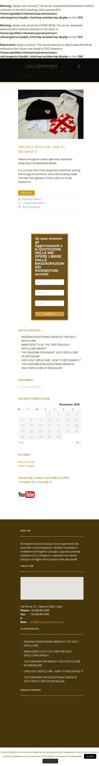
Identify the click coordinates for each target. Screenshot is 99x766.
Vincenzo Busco (31, 199)
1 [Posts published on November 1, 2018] (49, 414)
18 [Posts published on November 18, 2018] (76, 425)
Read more (26, 193)
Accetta (90, 756)
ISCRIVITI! (49, 314)
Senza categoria (31, 386)
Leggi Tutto (50, 761)
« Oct (21, 442)
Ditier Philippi (26, 466)
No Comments (31, 207)
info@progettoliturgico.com (46, 622)
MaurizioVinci (26, 462)
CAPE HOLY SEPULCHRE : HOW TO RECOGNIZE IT (51, 360)
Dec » (78, 442)
